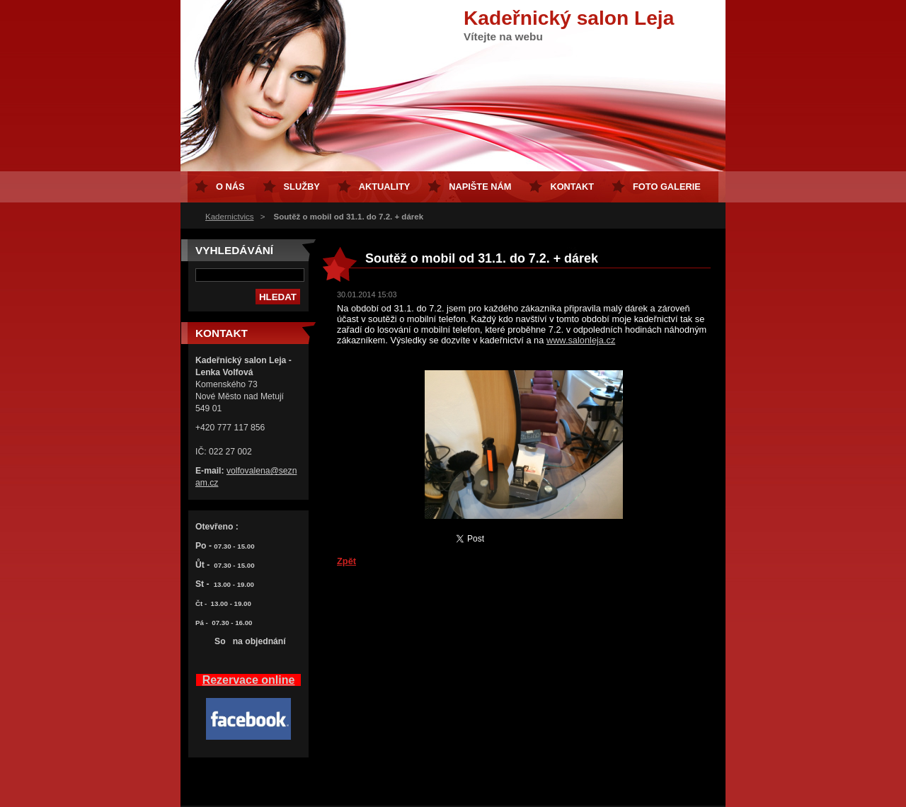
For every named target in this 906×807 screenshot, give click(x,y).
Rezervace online (248, 680)
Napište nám (480, 186)
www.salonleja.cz (580, 340)
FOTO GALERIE (667, 186)
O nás (230, 186)
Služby (302, 186)
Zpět (346, 561)
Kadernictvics (229, 216)
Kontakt (572, 186)
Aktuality (385, 186)
